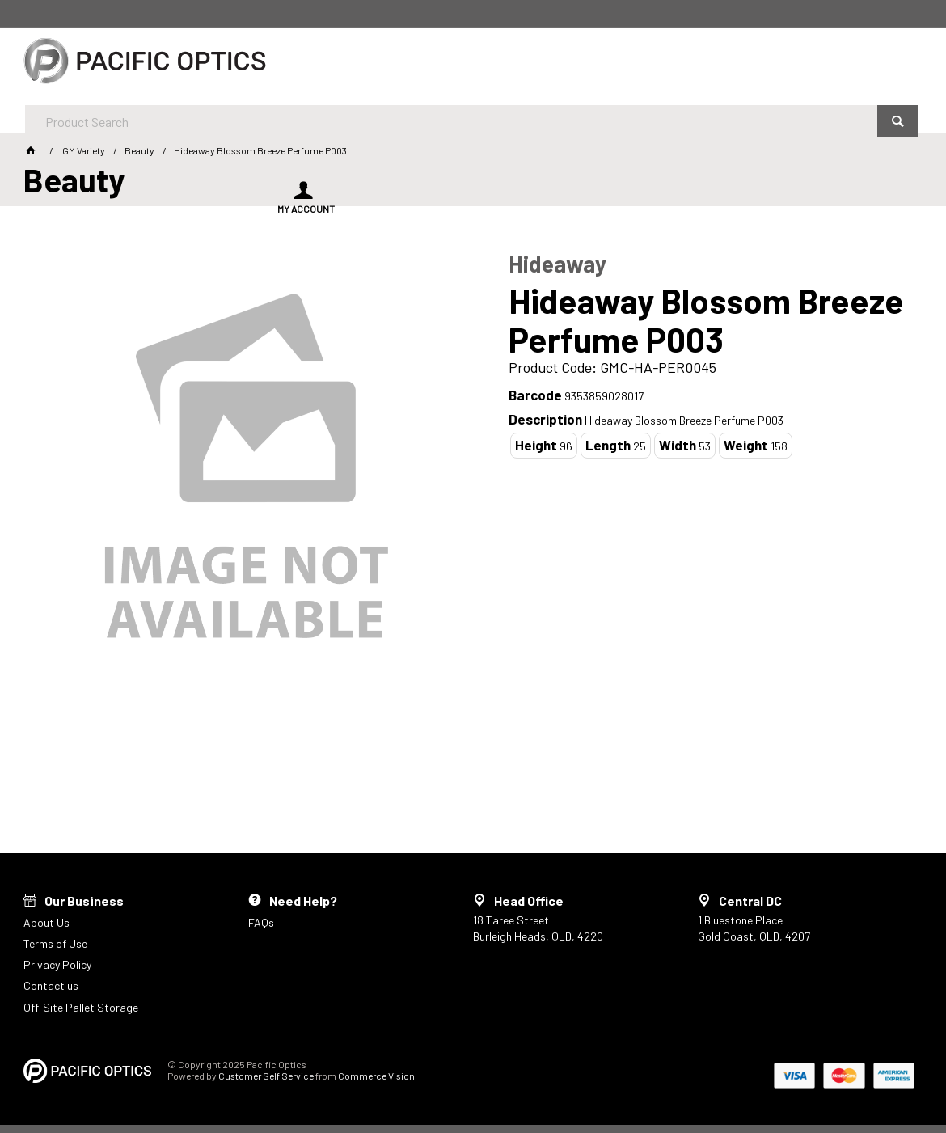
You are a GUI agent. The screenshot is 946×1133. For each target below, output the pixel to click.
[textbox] (428, 65)
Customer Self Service (266, 1075)
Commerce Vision (376, 1075)
